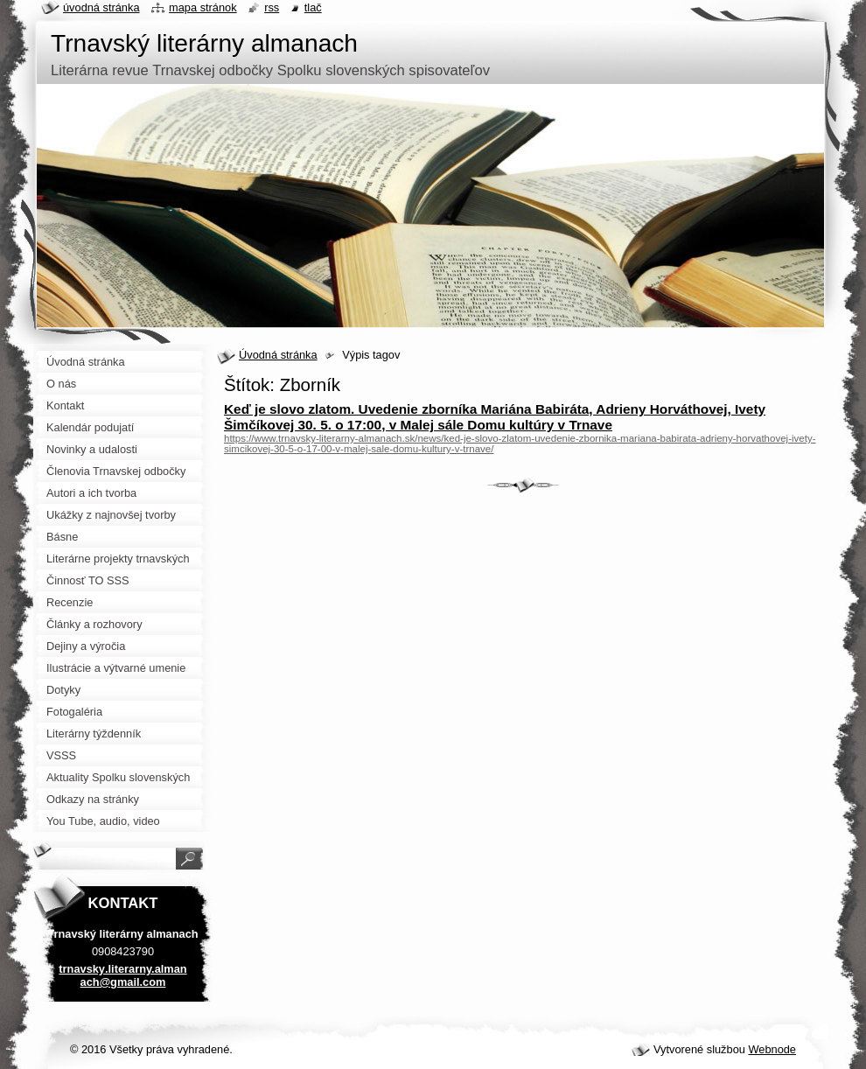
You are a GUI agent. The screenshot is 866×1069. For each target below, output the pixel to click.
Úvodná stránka (278, 354)
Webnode (772, 1049)
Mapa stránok (203, 7)
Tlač (313, 7)
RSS (271, 7)
